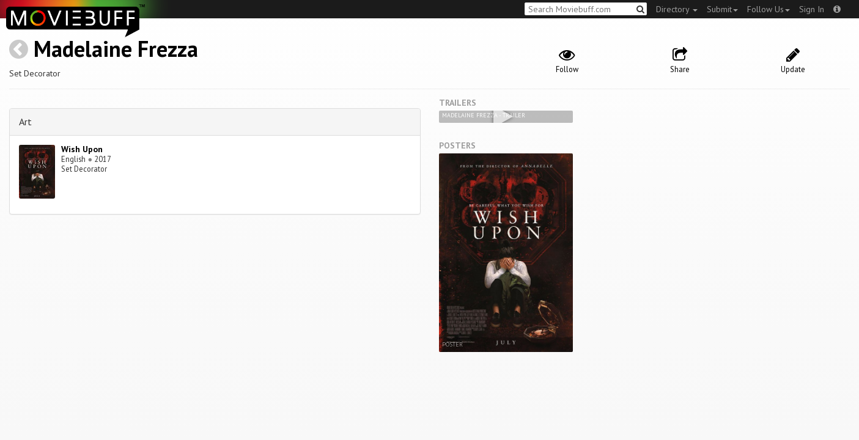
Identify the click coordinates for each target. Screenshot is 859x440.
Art (25, 122)
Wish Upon (82, 149)
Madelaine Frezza (116, 48)
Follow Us (768, 9)
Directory (677, 9)
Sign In (811, 9)
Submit (722, 9)
